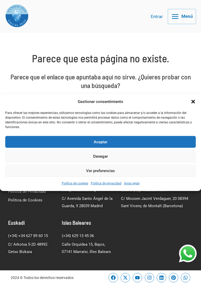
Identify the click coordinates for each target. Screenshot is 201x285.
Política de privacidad (106, 183)
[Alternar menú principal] (182, 20)
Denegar (100, 156)
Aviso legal (131, 183)
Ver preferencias (100, 170)
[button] (193, 101)
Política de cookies (75, 183)
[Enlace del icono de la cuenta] (157, 20)
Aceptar (100, 142)
